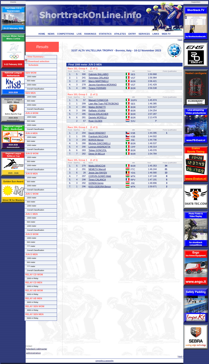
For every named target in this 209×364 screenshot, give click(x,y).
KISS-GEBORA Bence (100, 186)
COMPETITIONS (65, 34)
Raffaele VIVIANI (97, 110)
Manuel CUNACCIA (98, 100)
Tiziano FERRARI (97, 88)
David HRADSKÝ (97, 133)
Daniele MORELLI (98, 117)
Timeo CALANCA (97, 179)
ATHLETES (120, 34)
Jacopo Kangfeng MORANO (103, 84)
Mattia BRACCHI (97, 165)
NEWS (51, 34)
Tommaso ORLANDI (99, 77)
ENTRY (132, 34)
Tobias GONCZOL (98, 150)
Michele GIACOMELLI (100, 143)
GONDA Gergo (96, 183)
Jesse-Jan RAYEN (98, 172)
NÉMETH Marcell (97, 169)
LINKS (155, 34)
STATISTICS (105, 34)
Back (180, 40)
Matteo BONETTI (97, 107)
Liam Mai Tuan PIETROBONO (104, 103)
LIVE (79, 34)
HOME (41, 34)
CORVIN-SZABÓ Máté (100, 176)
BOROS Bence (96, 140)
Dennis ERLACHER (98, 114)
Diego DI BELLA (97, 153)
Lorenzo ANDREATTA (99, 147)
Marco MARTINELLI (98, 81)
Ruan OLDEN (95, 121)
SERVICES (144, 34)
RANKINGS (90, 34)
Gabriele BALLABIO (98, 74)
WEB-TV (166, 34)
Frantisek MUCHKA (98, 136)
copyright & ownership (104, 361)
